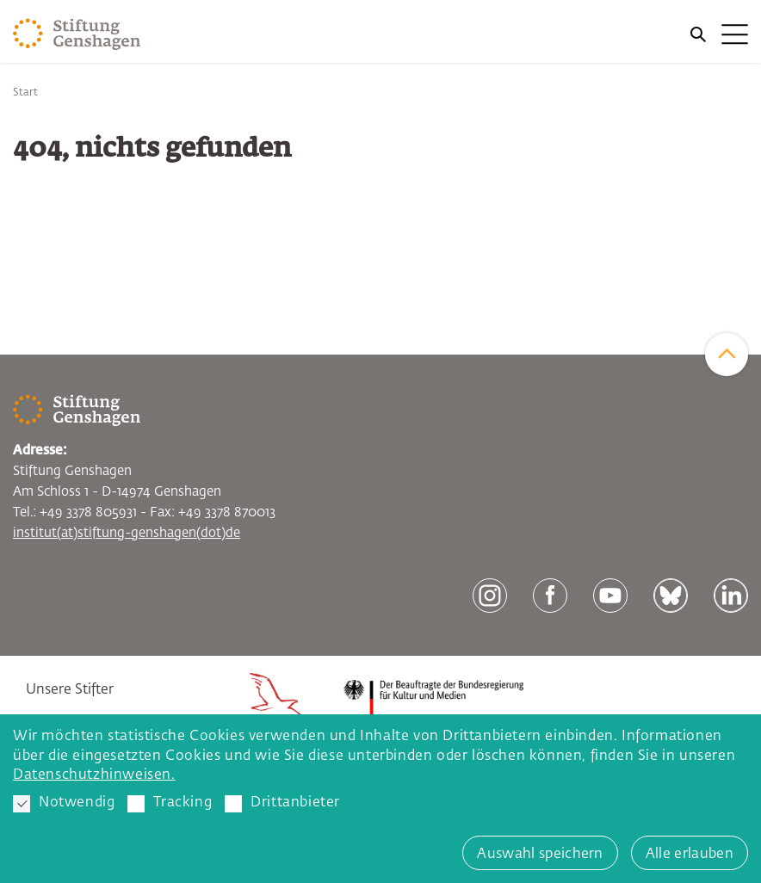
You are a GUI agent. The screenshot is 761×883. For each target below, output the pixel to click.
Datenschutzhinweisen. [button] (94, 775)
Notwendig (63, 803)
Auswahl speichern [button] (540, 854)
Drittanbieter (282, 803)
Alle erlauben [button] (689, 854)
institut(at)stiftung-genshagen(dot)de (126, 533)
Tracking (169, 803)
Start (25, 93)
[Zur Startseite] (77, 34)
